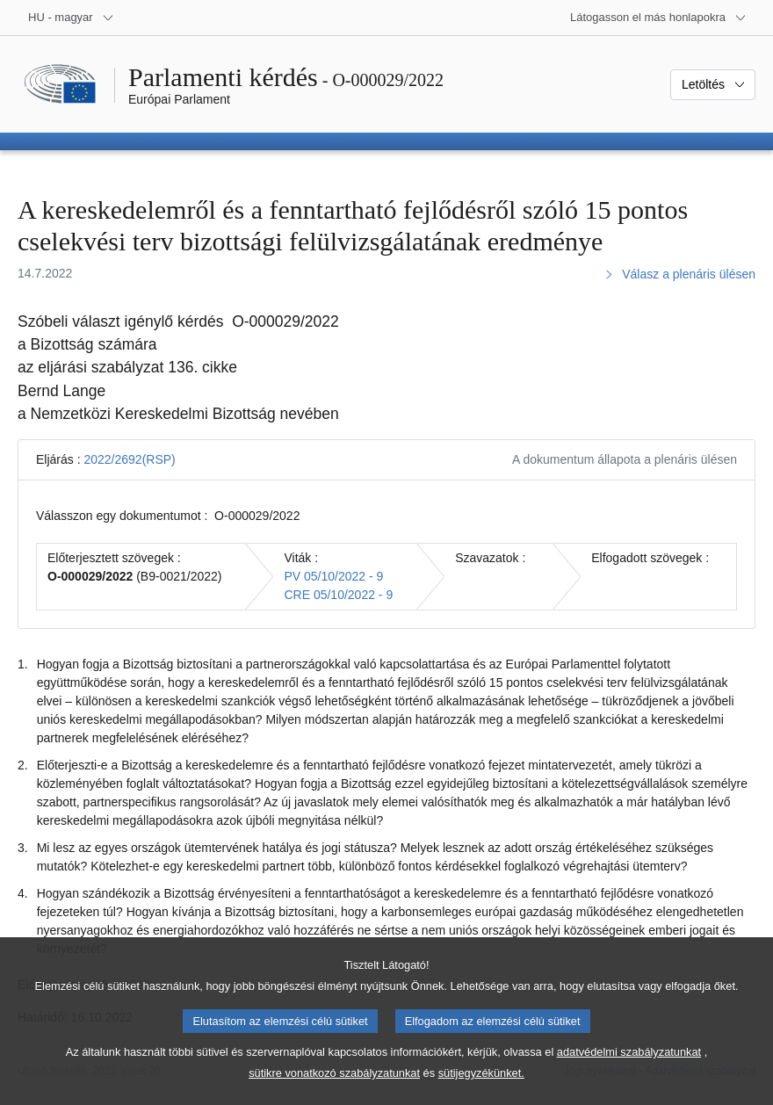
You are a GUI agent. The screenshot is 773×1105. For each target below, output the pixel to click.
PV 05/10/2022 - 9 (333, 576)
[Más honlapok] (658, 17)
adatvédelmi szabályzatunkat (629, 1071)
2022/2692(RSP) (129, 459)
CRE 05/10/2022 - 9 (338, 595)
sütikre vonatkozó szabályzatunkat (334, 1092)
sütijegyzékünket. (481, 1092)
